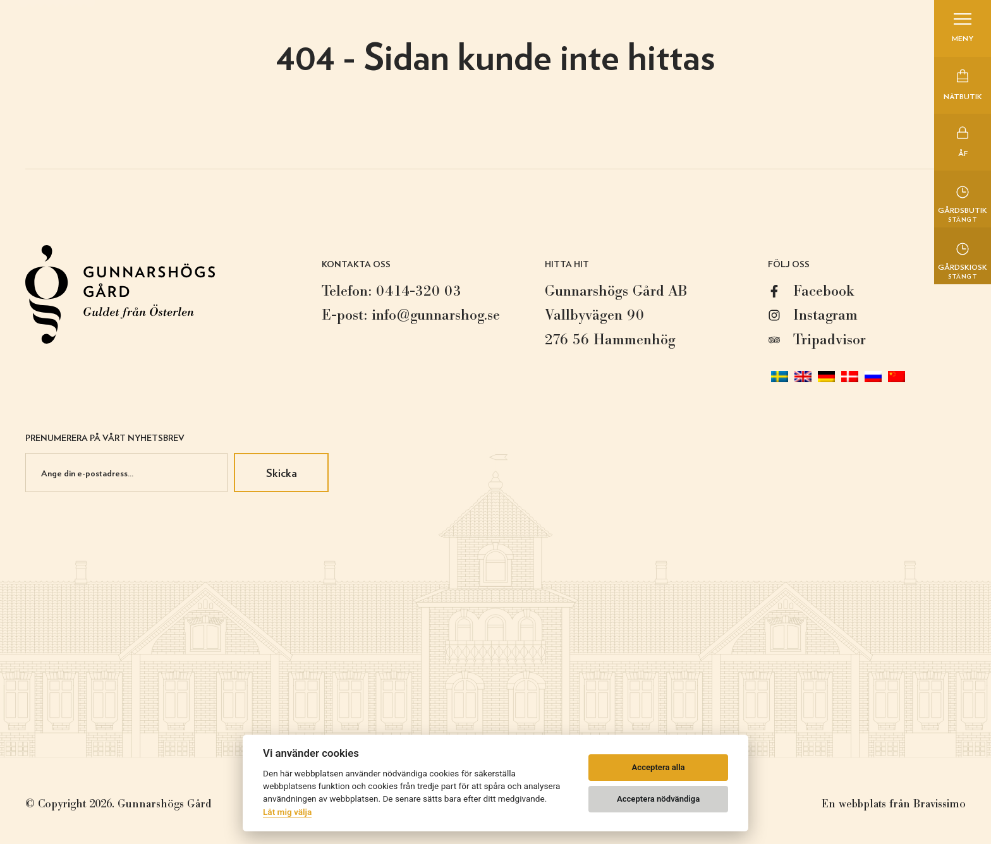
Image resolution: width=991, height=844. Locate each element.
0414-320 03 (418, 291)
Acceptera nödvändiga (658, 799)
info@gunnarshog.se (436, 315)
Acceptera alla (658, 767)
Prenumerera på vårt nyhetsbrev (105, 437)
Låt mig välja (287, 812)
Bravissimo (939, 804)
